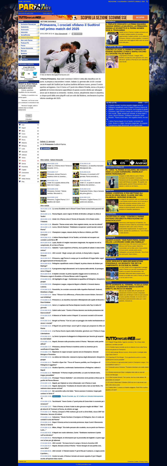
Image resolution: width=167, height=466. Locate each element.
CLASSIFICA (23, 122)
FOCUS (109, 282)
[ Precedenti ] (28, 79)
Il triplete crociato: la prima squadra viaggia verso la (126, 105)
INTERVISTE (110, 237)
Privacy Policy (143, 461)
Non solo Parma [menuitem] (25, 40)
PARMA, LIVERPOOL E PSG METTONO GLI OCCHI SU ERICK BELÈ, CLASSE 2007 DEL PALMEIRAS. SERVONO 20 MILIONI (124, 195)
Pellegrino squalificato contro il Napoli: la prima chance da (128, 107)
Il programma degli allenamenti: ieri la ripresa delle (125, 125)
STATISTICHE (111, 259)
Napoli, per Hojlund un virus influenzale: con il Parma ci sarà (74, 383)
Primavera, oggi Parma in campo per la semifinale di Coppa (128, 111)
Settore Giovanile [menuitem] (26, 38)
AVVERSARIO (111, 214)
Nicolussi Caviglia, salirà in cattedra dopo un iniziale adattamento (28, 108)
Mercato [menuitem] (23, 51)
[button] (29, 115)
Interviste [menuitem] (23, 32)
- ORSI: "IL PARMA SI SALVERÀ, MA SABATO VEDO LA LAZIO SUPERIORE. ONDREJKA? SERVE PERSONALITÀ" (126, 172)
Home (21, 21)
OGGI (140, 103)
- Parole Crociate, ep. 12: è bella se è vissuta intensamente (77, 396)
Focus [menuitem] (22, 45)
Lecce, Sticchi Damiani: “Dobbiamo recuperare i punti (126, 115)
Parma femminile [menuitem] (26, 48)
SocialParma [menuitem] (24, 35)
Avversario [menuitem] (24, 30)
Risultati (28, 119)
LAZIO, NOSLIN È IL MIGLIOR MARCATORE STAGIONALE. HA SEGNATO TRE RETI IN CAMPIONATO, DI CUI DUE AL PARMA (124, 263)
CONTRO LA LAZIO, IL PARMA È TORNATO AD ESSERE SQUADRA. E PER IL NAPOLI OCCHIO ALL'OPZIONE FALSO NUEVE (126, 52)
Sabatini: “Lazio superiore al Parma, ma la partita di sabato (128, 109)
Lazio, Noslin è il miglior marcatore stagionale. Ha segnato (128, 123)
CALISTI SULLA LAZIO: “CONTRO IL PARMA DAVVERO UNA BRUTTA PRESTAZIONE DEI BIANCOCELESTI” (125, 219)
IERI (146, 103)
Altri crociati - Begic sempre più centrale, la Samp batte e (128, 113)
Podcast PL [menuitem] (24, 43)
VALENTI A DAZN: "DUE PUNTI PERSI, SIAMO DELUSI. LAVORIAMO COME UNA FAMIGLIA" (125, 241)
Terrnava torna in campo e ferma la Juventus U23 (75, 443)
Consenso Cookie (133, 461)
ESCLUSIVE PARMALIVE (115, 167)
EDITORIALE (110, 21)
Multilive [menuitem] (23, 53)
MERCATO (110, 190)
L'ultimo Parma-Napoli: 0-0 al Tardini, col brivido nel (126, 121)
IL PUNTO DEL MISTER (114, 47)
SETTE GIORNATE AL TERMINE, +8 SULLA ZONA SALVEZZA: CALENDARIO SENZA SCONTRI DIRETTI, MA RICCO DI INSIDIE (127, 287)
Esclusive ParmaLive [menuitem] (27, 24)
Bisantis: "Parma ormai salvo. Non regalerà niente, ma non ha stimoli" (77, 224)
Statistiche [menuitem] (24, 27)
